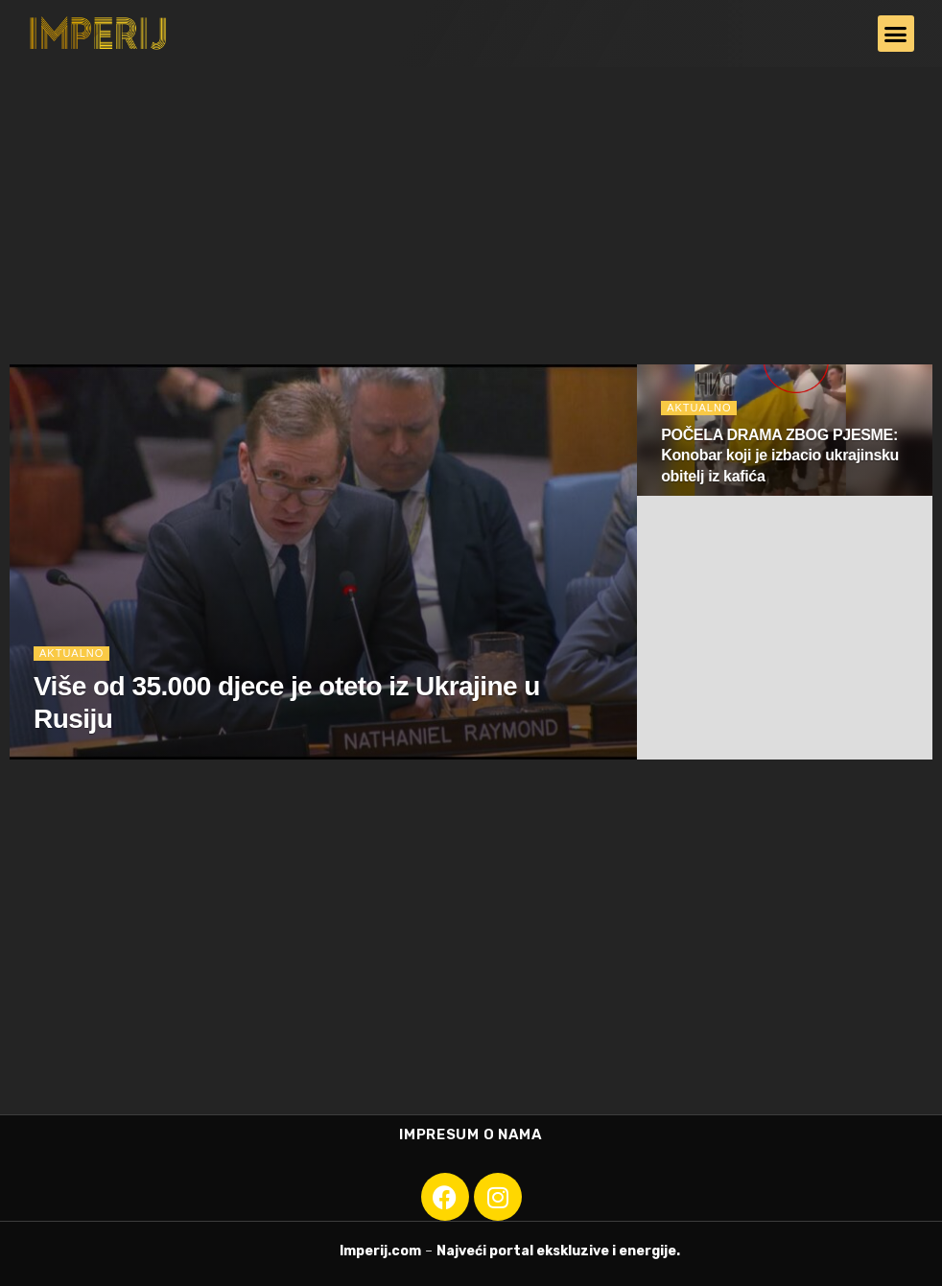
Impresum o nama (471, 1134)
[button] (896, 33)
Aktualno (71, 653)
